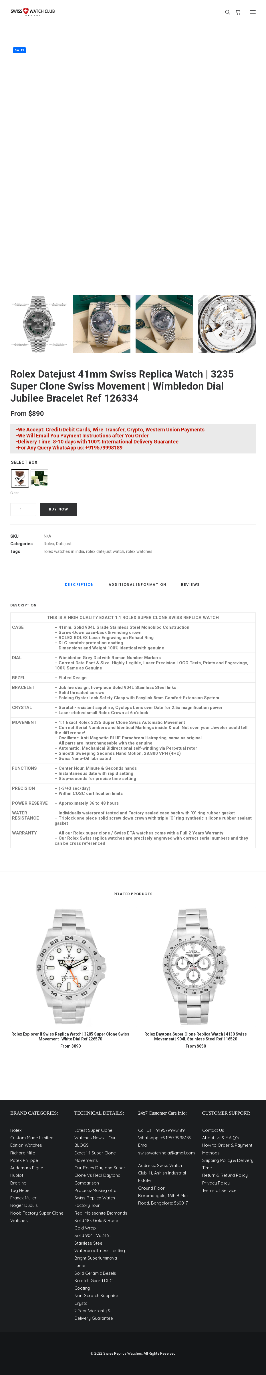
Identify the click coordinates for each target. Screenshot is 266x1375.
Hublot (16, 1175)
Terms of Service (219, 1190)
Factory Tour (87, 1205)
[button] (253, 12)
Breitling (18, 1183)
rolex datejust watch (105, 551)
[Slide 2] (101, 324)
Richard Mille (22, 1153)
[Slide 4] (227, 324)
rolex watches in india (64, 551)
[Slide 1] (39, 324)
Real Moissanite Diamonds (100, 1213)
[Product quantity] (23, 509)
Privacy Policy (216, 1183)
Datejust (64, 543)
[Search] (225, 12)
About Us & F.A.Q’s (220, 1137)
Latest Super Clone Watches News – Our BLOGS (95, 1138)
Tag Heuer (20, 1190)
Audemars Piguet (27, 1167)
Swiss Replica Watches (122, 1353)
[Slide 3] (164, 324)
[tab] (79, 587)
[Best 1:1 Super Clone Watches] (32, 12)
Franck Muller (23, 1198)
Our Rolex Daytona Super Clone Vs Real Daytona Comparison (99, 1175)
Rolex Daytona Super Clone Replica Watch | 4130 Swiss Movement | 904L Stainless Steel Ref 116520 (195, 1036)
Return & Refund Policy (225, 1175)
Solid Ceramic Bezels (95, 1273)
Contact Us (213, 1130)
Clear (14, 493)
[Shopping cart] (235, 12)
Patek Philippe (24, 1160)
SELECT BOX (24, 462)
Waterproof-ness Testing (99, 1250)
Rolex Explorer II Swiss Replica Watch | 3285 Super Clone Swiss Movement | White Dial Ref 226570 (70, 1036)
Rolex (49, 543)
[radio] (20, 478)
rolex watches (139, 551)
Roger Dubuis (24, 1205)
